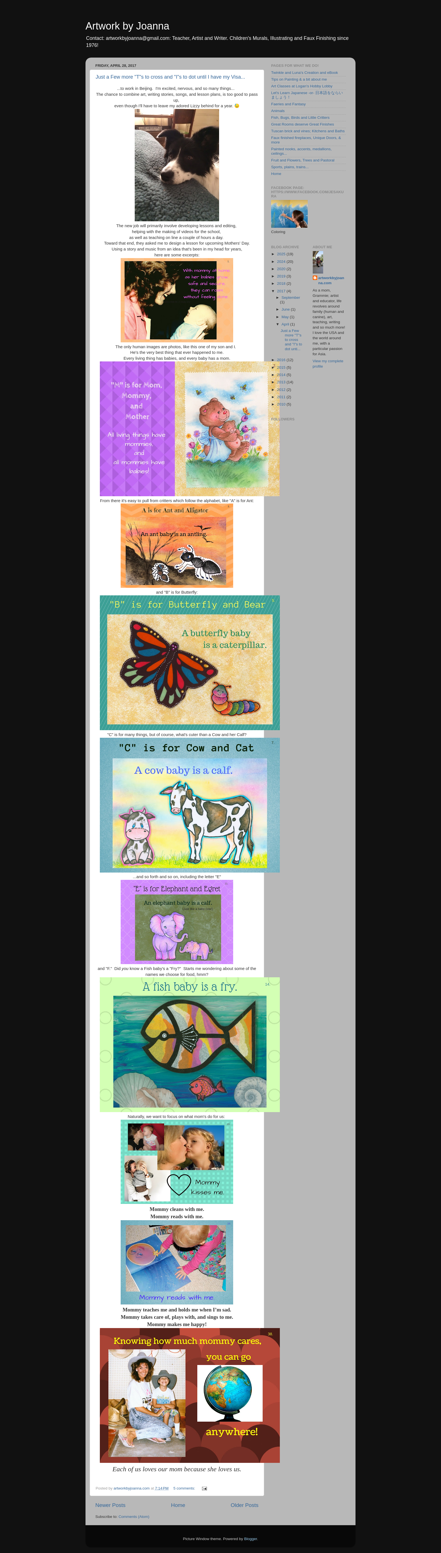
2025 (282, 254)
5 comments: (185, 1488)
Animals (278, 111)
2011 (282, 397)
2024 (282, 261)
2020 (282, 269)
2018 (282, 283)
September (291, 297)
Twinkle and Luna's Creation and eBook (304, 72)
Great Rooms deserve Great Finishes (302, 124)
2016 (282, 360)
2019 (282, 276)
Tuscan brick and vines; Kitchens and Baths (308, 131)
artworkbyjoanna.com (331, 280)
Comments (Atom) (134, 1517)
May (286, 317)
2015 (282, 367)
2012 (282, 390)
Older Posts (244, 1505)
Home (178, 1505)
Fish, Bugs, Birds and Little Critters (300, 117)
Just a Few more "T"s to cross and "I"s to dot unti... (291, 340)
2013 (282, 382)
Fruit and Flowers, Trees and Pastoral (302, 160)
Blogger (250, 1539)
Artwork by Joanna (127, 26)
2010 (282, 404)
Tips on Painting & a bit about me (299, 79)
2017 (282, 291)
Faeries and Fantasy (288, 104)
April (286, 324)
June (286, 309)
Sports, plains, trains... (290, 167)
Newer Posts (110, 1505)
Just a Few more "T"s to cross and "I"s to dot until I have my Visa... (170, 77)
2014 (282, 375)
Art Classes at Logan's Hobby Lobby (301, 86)
